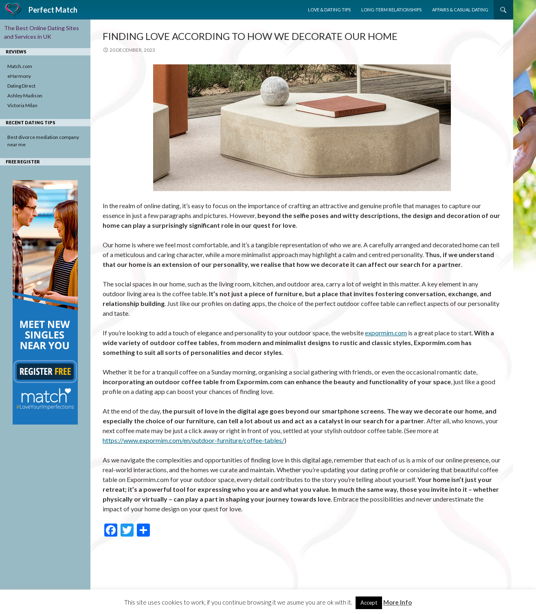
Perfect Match (53, 9)
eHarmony (19, 76)
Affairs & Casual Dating (460, 9)
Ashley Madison (24, 95)
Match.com (19, 66)
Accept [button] (368, 602)
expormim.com (386, 333)
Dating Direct (21, 86)
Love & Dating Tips (329, 9)
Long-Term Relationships (391, 9)
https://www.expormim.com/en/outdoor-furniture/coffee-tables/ (193, 440)
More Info (397, 602)
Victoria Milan (22, 105)
